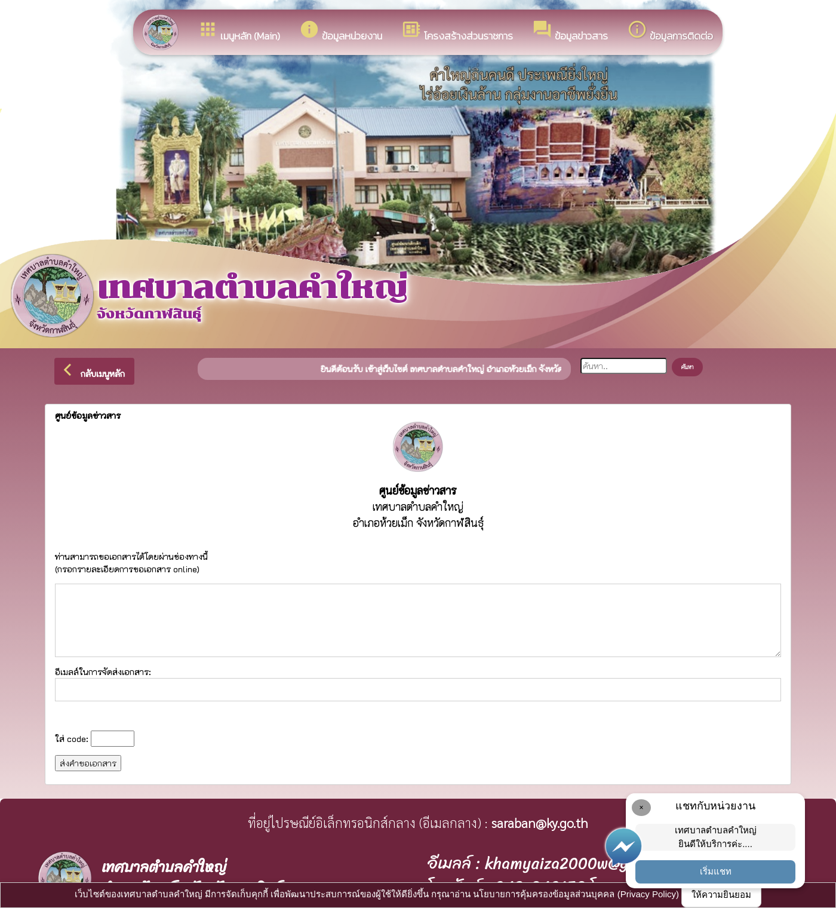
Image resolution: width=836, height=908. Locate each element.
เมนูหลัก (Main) (239, 31)
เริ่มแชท (716, 871)
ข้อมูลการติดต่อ (670, 31)
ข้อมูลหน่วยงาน (340, 31)
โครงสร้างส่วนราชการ (457, 31)
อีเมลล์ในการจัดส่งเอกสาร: (418, 683)
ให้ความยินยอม (721, 894)
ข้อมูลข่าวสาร (570, 31)
